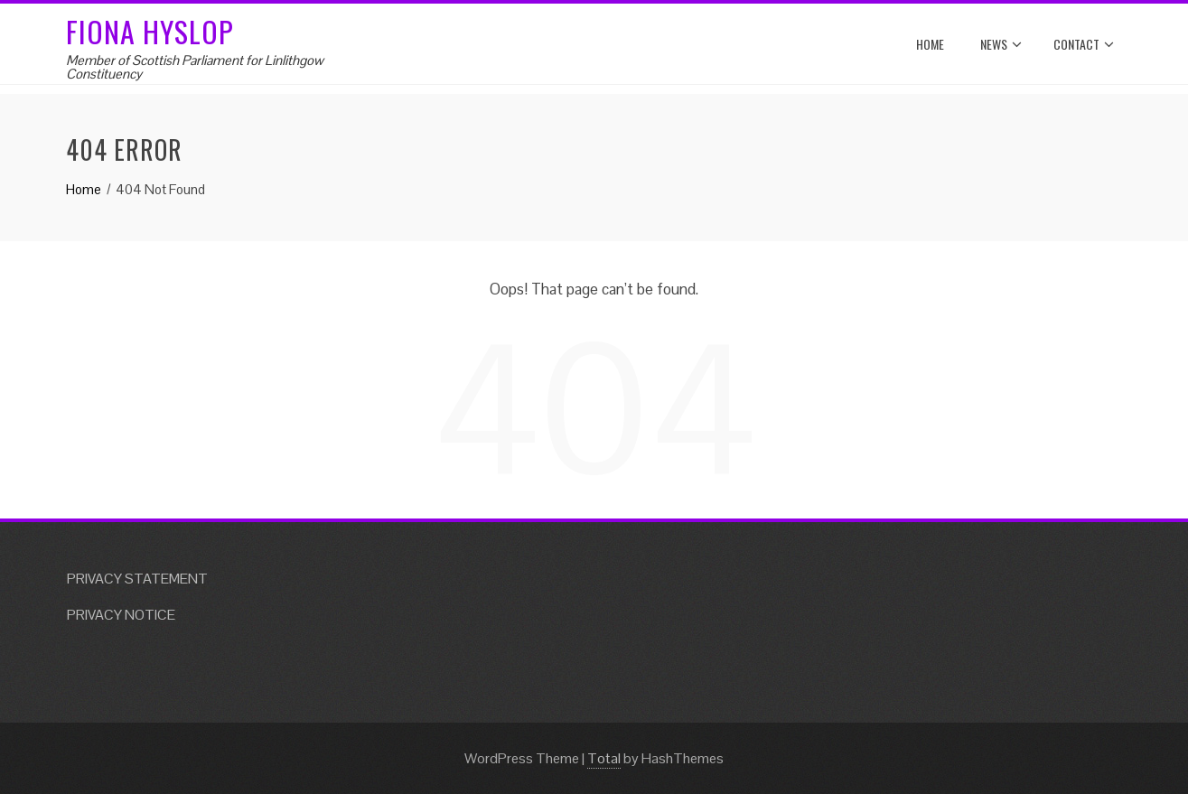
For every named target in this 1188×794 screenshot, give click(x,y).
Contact (1083, 44)
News (1001, 44)
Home (930, 43)
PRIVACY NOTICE (121, 614)
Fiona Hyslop (150, 31)
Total (604, 758)
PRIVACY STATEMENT (137, 578)
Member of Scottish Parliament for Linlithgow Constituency (194, 66)
